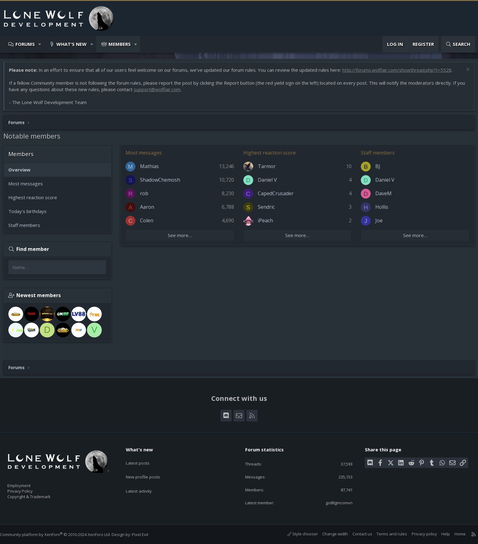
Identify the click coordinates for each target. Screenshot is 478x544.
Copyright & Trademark (39, 494)
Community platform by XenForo (61, 534)
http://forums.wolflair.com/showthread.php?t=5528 (400, 73)
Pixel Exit (146, 534)
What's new (71, 44)
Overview (22, 173)
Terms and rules (385, 534)
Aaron (150, 210)
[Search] (458, 44)
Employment (27, 481)
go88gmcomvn (333, 502)
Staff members (27, 228)
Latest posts (142, 457)
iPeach (266, 223)
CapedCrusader (277, 196)
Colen (149, 223)
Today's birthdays (30, 214)
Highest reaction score (35, 200)
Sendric (267, 210)
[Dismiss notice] (464, 73)
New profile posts (148, 469)
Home (453, 534)
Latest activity (144, 481)
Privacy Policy (28, 488)
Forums (25, 44)
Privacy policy (418, 534)
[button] (39, 44)
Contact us (356, 534)
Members (120, 44)
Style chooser (296, 534)
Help (439, 534)
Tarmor (268, 169)
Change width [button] (329, 534)
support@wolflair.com (169, 92)
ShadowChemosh (163, 182)
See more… (182, 238)
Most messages (28, 186)
